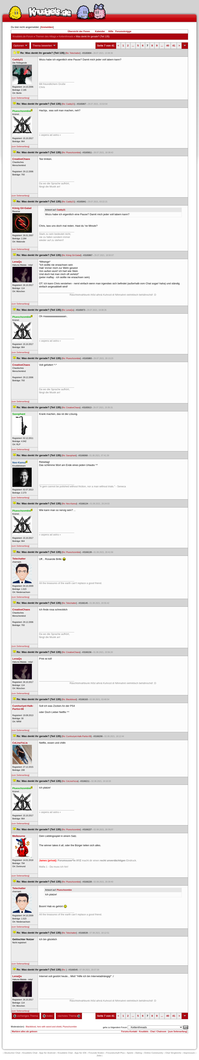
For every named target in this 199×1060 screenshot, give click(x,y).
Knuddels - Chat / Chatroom (152, 1031)
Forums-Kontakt (129, 1031)
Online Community (153, 1053)
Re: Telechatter (73, 53)
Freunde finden (96, 1053)
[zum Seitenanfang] (20, 98)
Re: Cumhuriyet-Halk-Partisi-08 (76, 736)
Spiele (130, 1053)
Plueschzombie (64, 890)
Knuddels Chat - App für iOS (72, 1053)
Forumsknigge (123, 31)
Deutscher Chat (12, 1053)
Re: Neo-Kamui (69, 503)
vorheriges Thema (25, 1015)
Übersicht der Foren (79, 31)
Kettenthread (66, 36)
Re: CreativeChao (71, 407)
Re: (64, 970)
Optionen (20, 45)
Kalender (100, 31)
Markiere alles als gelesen (24, 1031)
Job (99, 1055)
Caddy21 (61, 210)
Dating (138, 1053)
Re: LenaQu (67, 310)
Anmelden (47, 27)
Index (48, 1015)
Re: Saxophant (69, 455)
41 (173, 45)
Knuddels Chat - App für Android (39, 1053)
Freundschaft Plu (115, 1053)
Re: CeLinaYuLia (70, 781)
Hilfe (110, 31)
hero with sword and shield (49, 1026)
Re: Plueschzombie (71, 152)
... (133, 45)
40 (167, 45)
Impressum (189, 1053)
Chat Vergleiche (173, 1053)
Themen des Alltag (46, 36)
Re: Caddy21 (68, 104)
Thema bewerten (44, 45)
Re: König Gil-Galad (71, 255)
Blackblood (31, 1026)
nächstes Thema (69, 1015)
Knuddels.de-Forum (23, 36)
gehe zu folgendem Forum (115, 1027)
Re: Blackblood (69, 699)
